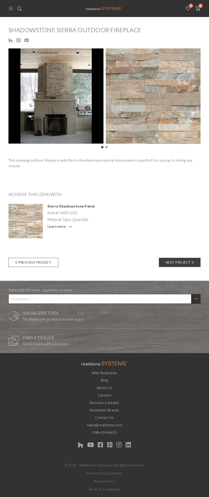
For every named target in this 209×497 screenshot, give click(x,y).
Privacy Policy (104, 481)
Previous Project (33, 262)
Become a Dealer (104, 402)
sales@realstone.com (104, 425)
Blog (104, 380)
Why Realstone (104, 373)
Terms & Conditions (104, 489)
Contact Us (104, 417)
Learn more (56, 226)
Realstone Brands (104, 410)
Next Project (180, 262)
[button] (102, 147)
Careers (104, 395)
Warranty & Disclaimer (104, 473)
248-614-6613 (104, 432)
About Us (104, 387)
